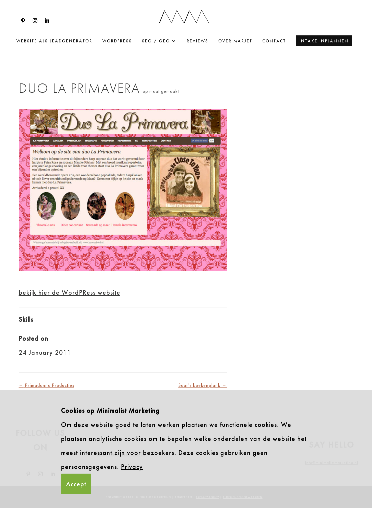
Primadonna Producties (46, 385)
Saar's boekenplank (202, 385)
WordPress (117, 41)
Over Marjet (235, 41)
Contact (274, 41)
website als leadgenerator (54, 41)
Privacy (132, 466)
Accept (76, 484)
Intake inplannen (324, 41)
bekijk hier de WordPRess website (69, 292)
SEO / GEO (156, 41)
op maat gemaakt (161, 91)
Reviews (197, 41)
